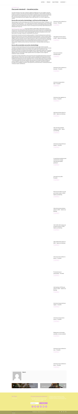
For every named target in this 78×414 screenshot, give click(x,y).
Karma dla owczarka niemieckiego (18, 28)
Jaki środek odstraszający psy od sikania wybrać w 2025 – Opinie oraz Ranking (59, 226)
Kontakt (62, 2)
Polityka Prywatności (42, 411)
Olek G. (24, 372)
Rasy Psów (55, 2)
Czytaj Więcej (56, 24)
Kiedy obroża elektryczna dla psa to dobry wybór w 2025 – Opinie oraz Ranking (59, 193)
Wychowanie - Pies (15, 7)
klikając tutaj (64, 398)
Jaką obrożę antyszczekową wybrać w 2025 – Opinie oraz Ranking (59, 210)
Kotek (42, 2)
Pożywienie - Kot (18, 385)
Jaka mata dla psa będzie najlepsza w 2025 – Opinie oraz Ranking (59, 129)
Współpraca (34, 411)
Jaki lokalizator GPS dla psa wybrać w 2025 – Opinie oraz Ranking (59, 289)
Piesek (48, 2)
